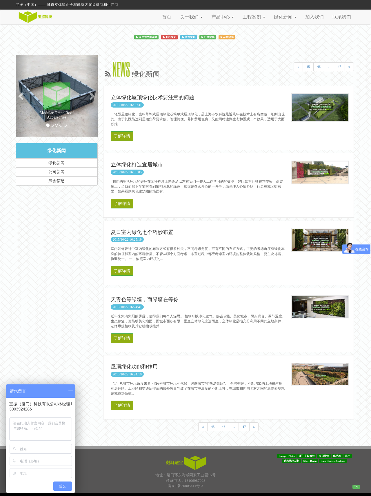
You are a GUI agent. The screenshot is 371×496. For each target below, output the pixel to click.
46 (319, 67)
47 (339, 67)
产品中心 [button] (222, 16)
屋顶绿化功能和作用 (134, 367)
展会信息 (56, 181)
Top (356, 486)
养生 (347, 456)
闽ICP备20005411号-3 (185, 486)
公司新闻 (56, 172)
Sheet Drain (310, 460)
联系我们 (341, 16)
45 (308, 67)
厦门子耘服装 (307, 456)
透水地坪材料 (291, 460)
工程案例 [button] (254, 16)
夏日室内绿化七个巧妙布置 (142, 232)
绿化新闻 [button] (285, 16)
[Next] (349, 66)
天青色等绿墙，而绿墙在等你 (145, 299)
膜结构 (337, 456)
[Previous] (298, 66)
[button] (22, 96)
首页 (166, 16)
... (329, 67)
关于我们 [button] (191, 16)
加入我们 (314, 16)
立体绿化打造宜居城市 (137, 165)
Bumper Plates (287, 456)
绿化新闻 (56, 150)
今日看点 (324, 456)
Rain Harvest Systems (333, 460)
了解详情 (122, 136)
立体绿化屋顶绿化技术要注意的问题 (152, 97)
